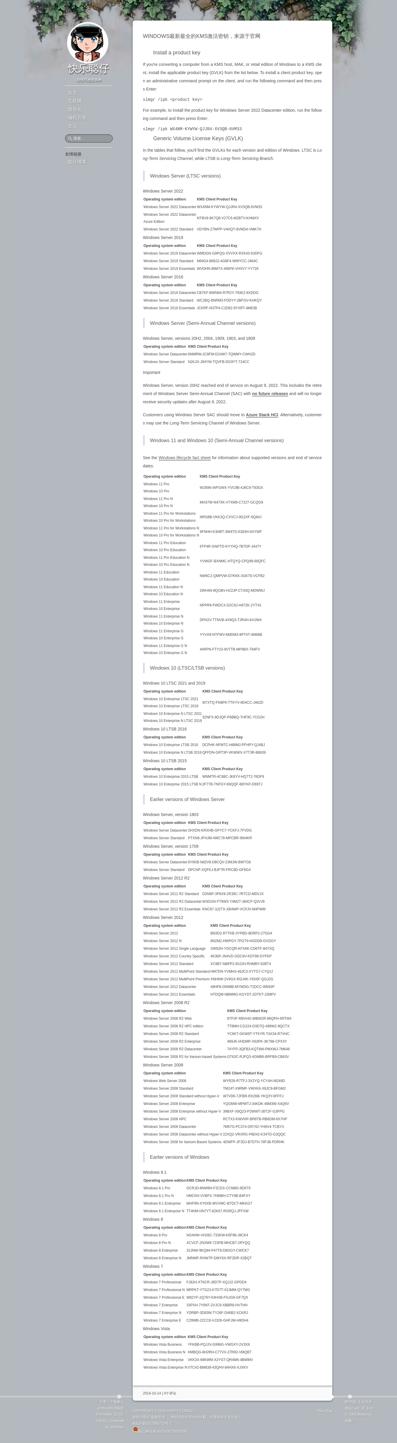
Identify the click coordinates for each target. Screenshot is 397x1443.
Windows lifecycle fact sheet (185, 457)
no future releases (270, 393)
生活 (72, 125)
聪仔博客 (77, 161)
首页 (72, 92)
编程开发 (77, 117)
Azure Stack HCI (262, 414)
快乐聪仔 (88, 68)
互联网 (75, 100)
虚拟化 (75, 109)
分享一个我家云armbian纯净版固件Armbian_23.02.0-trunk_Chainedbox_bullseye (110, 1414)
